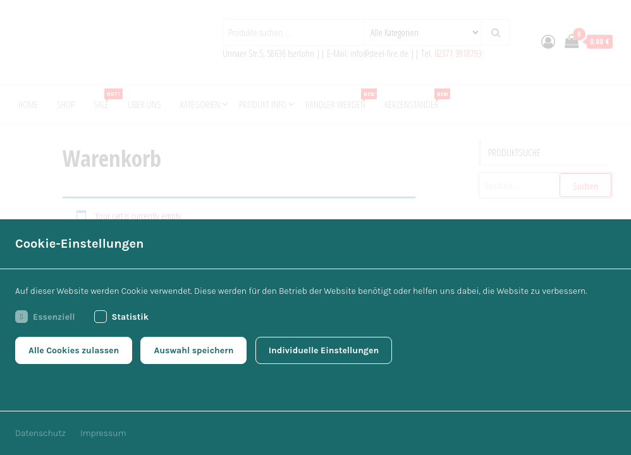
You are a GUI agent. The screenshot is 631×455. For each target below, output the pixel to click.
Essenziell (45, 316)
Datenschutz (40, 433)
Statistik (121, 316)
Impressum (103, 433)
